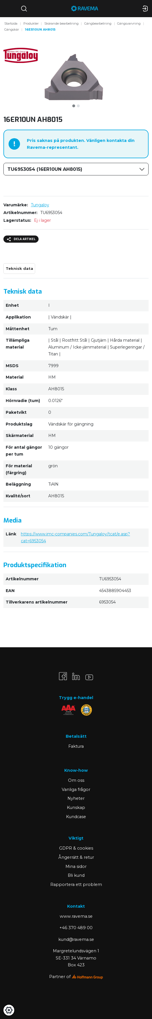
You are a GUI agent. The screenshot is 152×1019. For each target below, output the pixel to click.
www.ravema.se (76, 916)
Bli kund (76, 875)
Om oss (76, 780)
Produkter (31, 23)
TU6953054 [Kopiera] (51, 212)
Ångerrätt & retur (76, 857)
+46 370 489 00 (76, 927)
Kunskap (76, 807)
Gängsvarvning (129, 23)
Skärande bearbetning (61, 23)
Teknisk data (19, 268)
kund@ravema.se (76, 939)
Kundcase (76, 816)
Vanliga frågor (76, 789)
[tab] (73, 105)
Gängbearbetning (97, 23)
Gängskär (11, 29)
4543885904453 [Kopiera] (115, 590)
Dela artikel (21, 239)
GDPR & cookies (76, 848)
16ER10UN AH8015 (40, 29)
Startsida (10, 23)
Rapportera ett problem (76, 884)
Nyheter (76, 798)
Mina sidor (76, 866)
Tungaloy (40, 204)
